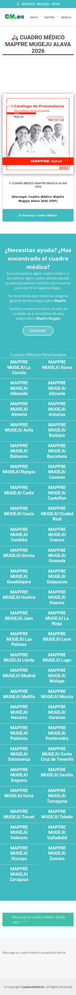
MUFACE (28, 4)
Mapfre (60, 300)
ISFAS (55, 4)
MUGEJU (43, 4)
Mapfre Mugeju (48, 318)
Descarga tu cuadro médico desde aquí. (39, 919)
